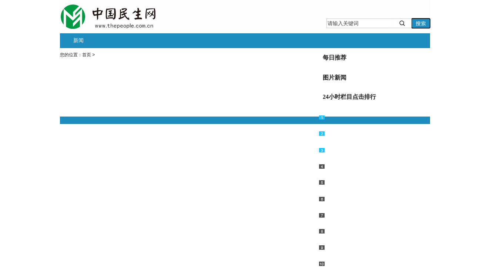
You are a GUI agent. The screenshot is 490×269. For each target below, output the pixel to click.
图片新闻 (334, 77)
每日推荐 (334, 57)
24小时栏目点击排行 (349, 97)
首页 (86, 54)
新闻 (78, 40)
